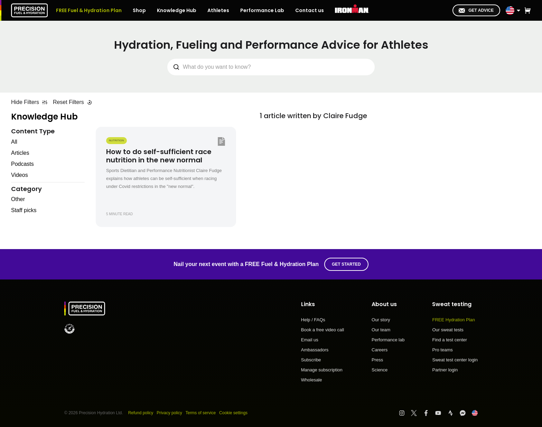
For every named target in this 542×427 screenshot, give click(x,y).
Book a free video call (322, 330)
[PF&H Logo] (29, 10)
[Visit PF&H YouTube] (441, 413)
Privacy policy (169, 412)
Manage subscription (322, 370)
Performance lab (388, 340)
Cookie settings (233, 412)
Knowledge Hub (44, 116)
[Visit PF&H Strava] (454, 413)
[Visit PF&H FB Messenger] (466, 413)
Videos (19, 175)
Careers (379, 350)
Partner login (445, 370)
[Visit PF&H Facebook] (429, 413)
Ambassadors (314, 350)
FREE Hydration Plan (453, 319)
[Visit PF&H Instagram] (405, 413)
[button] (527, 10)
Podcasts (22, 164)
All (14, 142)
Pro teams (442, 350)
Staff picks (24, 210)
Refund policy (140, 412)
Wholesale (311, 380)
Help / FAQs (313, 319)
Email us (309, 340)
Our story (381, 319)
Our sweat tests (447, 330)
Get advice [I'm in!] (476, 10)
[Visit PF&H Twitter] (417, 413)
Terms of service (201, 412)
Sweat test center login (455, 360)
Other (18, 199)
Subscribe (311, 360)
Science (379, 370)
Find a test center (449, 340)
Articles (20, 153)
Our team (381, 330)
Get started (346, 264)
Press (377, 360)
